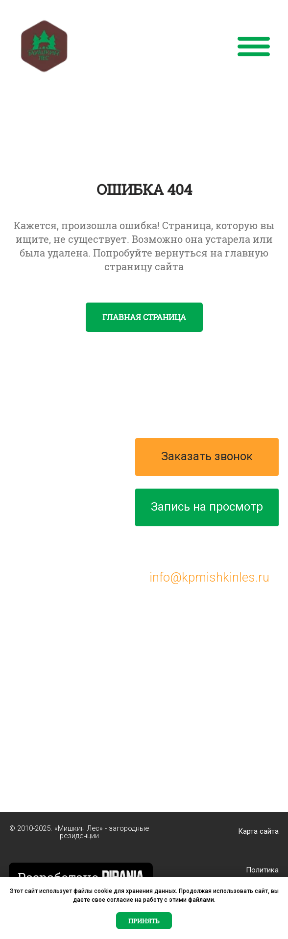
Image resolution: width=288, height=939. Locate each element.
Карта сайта (258, 831)
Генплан (33, 492)
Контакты (37, 535)
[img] (44, 46)
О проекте (37, 449)
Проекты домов (54, 470)
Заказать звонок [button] (207, 456)
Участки (32, 513)
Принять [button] (144, 920)
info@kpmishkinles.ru (209, 577)
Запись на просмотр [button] (207, 507)
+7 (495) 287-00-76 (209, 547)
